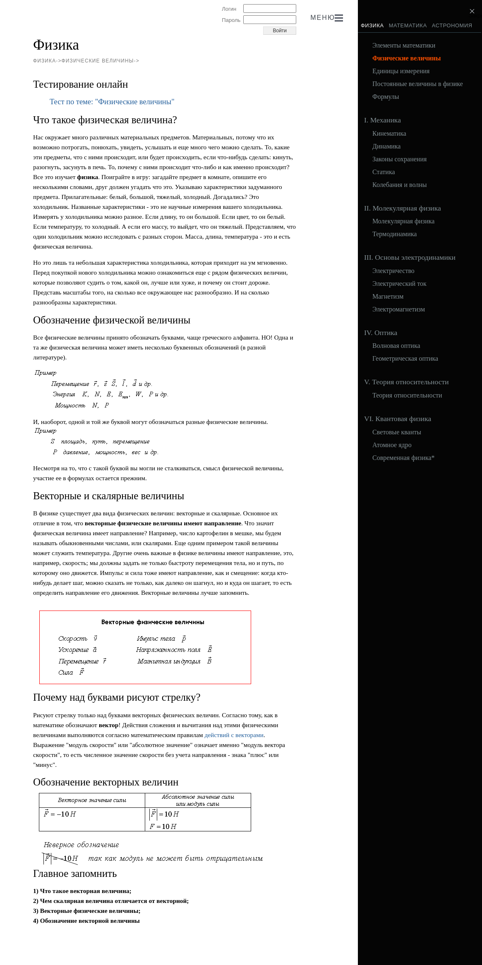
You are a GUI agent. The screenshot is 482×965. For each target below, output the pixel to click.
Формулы (385, 96)
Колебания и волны (399, 185)
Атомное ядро (392, 445)
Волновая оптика (396, 345)
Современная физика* (403, 458)
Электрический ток (399, 283)
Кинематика (389, 133)
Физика (372, 25)
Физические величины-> (100, 61)
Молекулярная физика (403, 221)
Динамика (386, 146)
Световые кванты (396, 432)
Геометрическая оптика (405, 358)
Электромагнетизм (398, 309)
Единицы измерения (400, 71)
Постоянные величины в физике (417, 84)
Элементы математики (403, 45)
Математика (408, 25)
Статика (383, 172)
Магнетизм (387, 296)
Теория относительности (407, 395)
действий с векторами (234, 734)
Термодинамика (394, 234)
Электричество (393, 271)
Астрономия (452, 25)
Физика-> (47, 61)
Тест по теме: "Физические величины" (112, 102)
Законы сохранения (399, 159)
